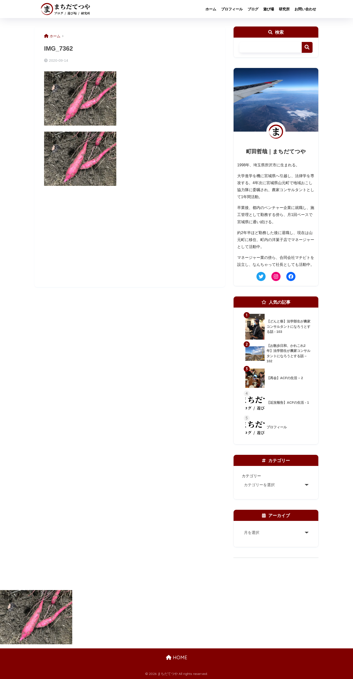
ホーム (210, 9)
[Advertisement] (130, 243)
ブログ (253, 9)
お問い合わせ (305, 9)
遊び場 (268, 9)
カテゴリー (251, 476)
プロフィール (232, 9)
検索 (307, 47)
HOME (176, 657)
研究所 (284, 9)
